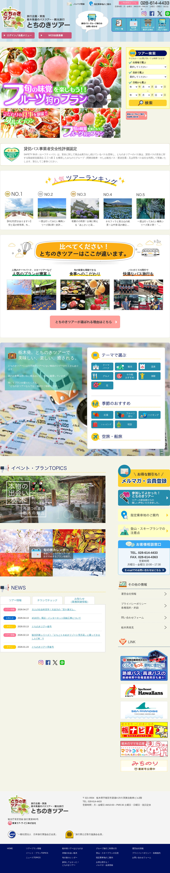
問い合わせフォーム (132, 617)
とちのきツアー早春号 (43, 647)
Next (117, 77)
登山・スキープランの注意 (107, 853)
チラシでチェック (47, 600)
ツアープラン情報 (33, 848)
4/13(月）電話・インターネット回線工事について (56, 618)
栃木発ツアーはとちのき (72, 848)
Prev (4, 77)
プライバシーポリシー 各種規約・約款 (133, 605)
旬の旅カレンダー (69, 857)
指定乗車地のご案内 (102, 4)
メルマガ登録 (79, 4)
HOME (10, 848)
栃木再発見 (127, 627)
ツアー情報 (15, 600)
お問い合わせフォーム (141, 857)
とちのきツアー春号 (42, 626)
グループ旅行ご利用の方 (106, 848)
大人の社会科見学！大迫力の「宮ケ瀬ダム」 (54, 609)
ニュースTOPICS (33, 857)
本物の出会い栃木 (69, 853)
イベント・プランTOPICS (37, 853)
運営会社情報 (128, 593)
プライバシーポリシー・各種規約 (146, 853)
